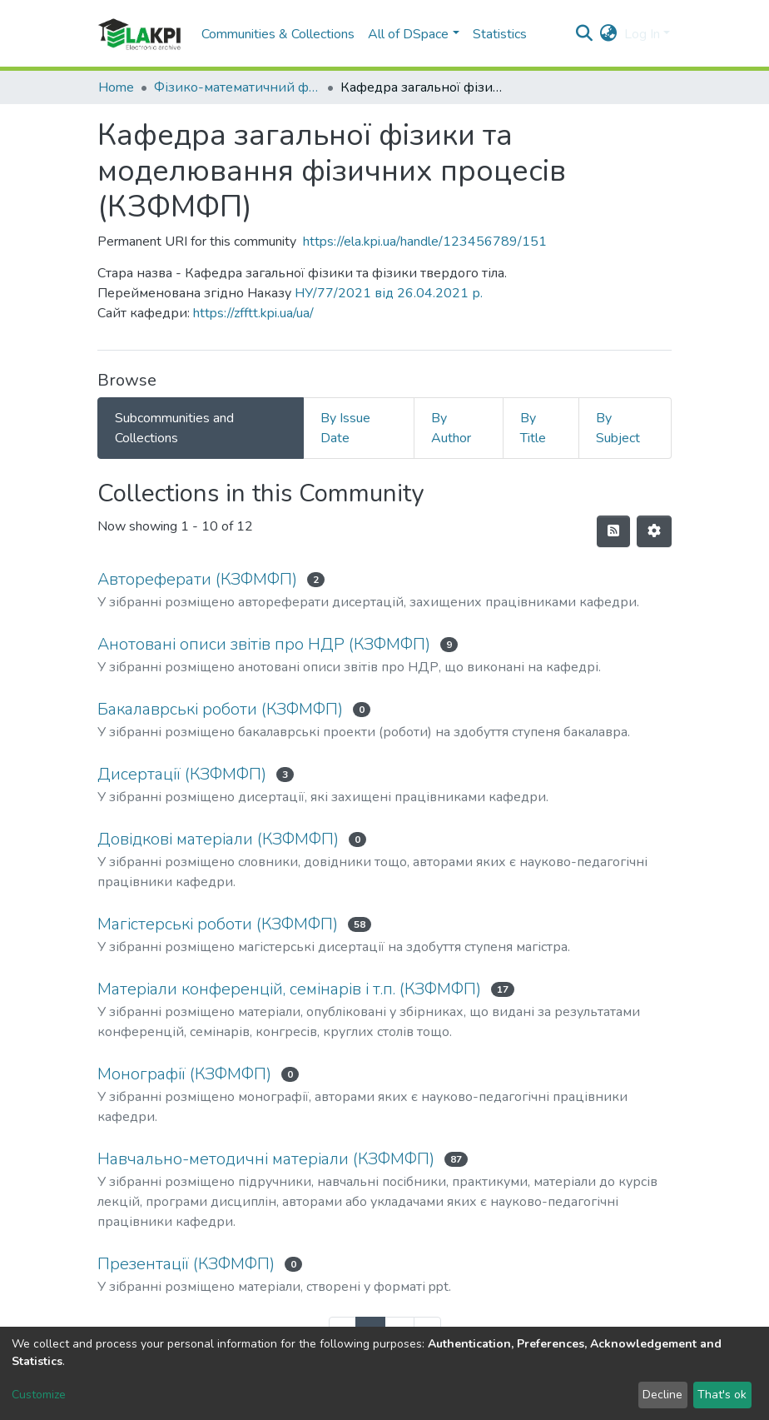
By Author (451, 428)
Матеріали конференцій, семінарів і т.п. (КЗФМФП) (289, 989)
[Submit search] (584, 34)
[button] (608, 34)
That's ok (722, 1395)
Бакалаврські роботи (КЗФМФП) (220, 709)
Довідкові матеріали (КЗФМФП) (218, 839)
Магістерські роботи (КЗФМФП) (217, 924)
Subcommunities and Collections (174, 428)
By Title (533, 428)
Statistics (500, 34)
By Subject (618, 428)
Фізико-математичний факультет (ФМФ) (237, 87)
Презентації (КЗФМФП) (186, 1264)
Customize (39, 1395)
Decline (662, 1395)
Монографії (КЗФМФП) (184, 1074)
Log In (642, 34)
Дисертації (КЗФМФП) (181, 774)
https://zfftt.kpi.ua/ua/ (253, 313)
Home (116, 87)
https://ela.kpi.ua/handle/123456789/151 (425, 241)
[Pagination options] (654, 531)
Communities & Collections (278, 34)
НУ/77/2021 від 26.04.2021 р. (389, 293)
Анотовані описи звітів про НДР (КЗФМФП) (263, 644)
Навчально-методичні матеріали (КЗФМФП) (265, 1159)
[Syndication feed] (613, 531)
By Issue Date (345, 428)
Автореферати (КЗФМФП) (197, 579)
